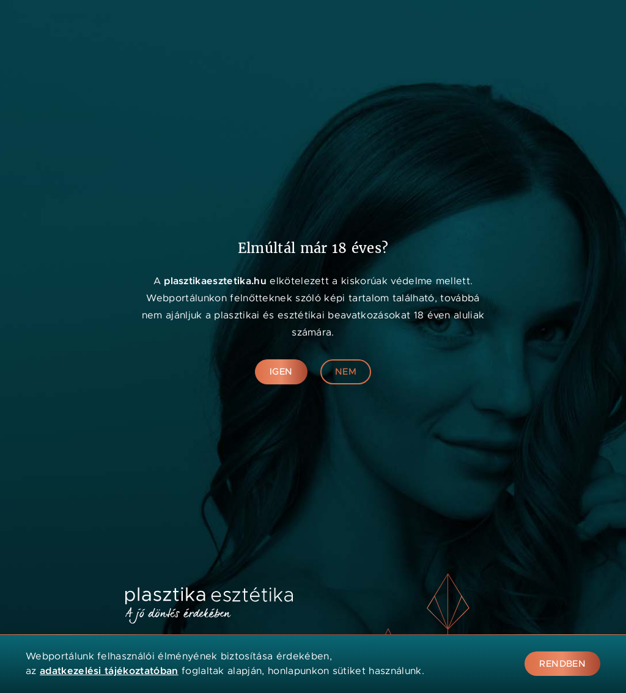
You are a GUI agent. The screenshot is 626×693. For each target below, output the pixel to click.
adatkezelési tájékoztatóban (109, 670)
